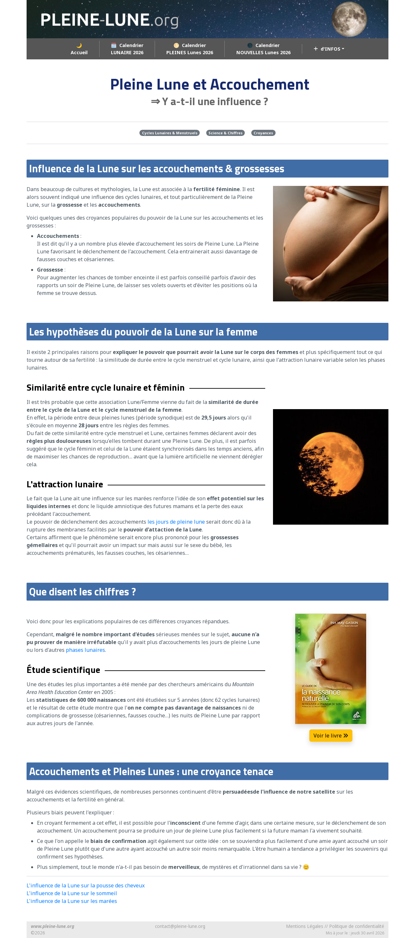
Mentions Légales (304, 926)
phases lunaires (85, 649)
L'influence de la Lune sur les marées (72, 901)
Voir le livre (331, 735)
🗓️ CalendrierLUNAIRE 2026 (127, 48)
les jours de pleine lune (176, 521)
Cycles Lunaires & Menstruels (169, 132)
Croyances (263, 132)
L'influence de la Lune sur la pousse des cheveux (86, 885)
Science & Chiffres (225, 132)
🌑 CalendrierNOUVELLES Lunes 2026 (263, 48)
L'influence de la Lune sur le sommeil (72, 893)
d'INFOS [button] (327, 49)
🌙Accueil (79, 48)
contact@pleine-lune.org (180, 926)
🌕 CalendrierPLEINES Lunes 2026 (189, 48)
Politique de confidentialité (356, 926)
